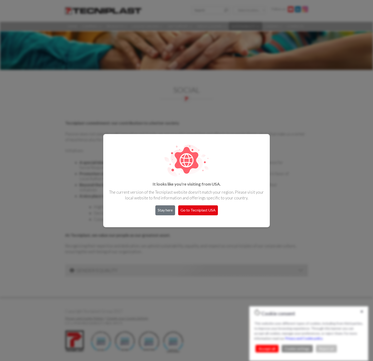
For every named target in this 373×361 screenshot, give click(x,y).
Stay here (165, 210)
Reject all (326, 349)
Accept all (267, 349)
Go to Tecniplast (198, 210)
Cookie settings (297, 349)
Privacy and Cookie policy (303, 338)
